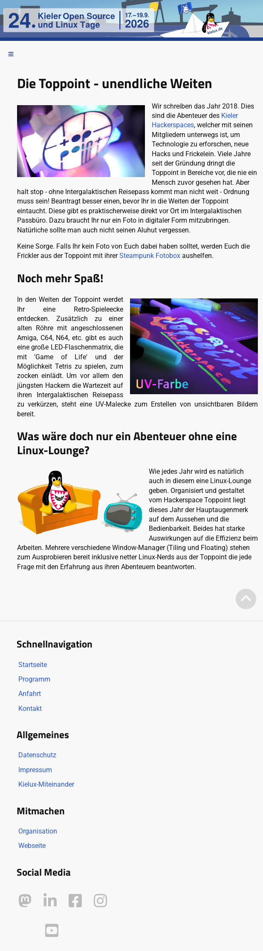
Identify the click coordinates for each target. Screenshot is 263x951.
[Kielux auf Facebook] (75, 901)
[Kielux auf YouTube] (51, 931)
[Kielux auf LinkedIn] (50, 901)
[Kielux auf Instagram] (100, 901)
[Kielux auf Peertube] (25, 929)
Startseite (32, 665)
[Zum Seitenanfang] (246, 599)
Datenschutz (37, 755)
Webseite (32, 846)
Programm (34, 679)
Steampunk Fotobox (149, 256)
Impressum (35, 770)
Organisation (37, 831)
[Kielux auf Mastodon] (25, 901)
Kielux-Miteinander (46, 784)
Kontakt (30, 709)
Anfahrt (29, 694)
